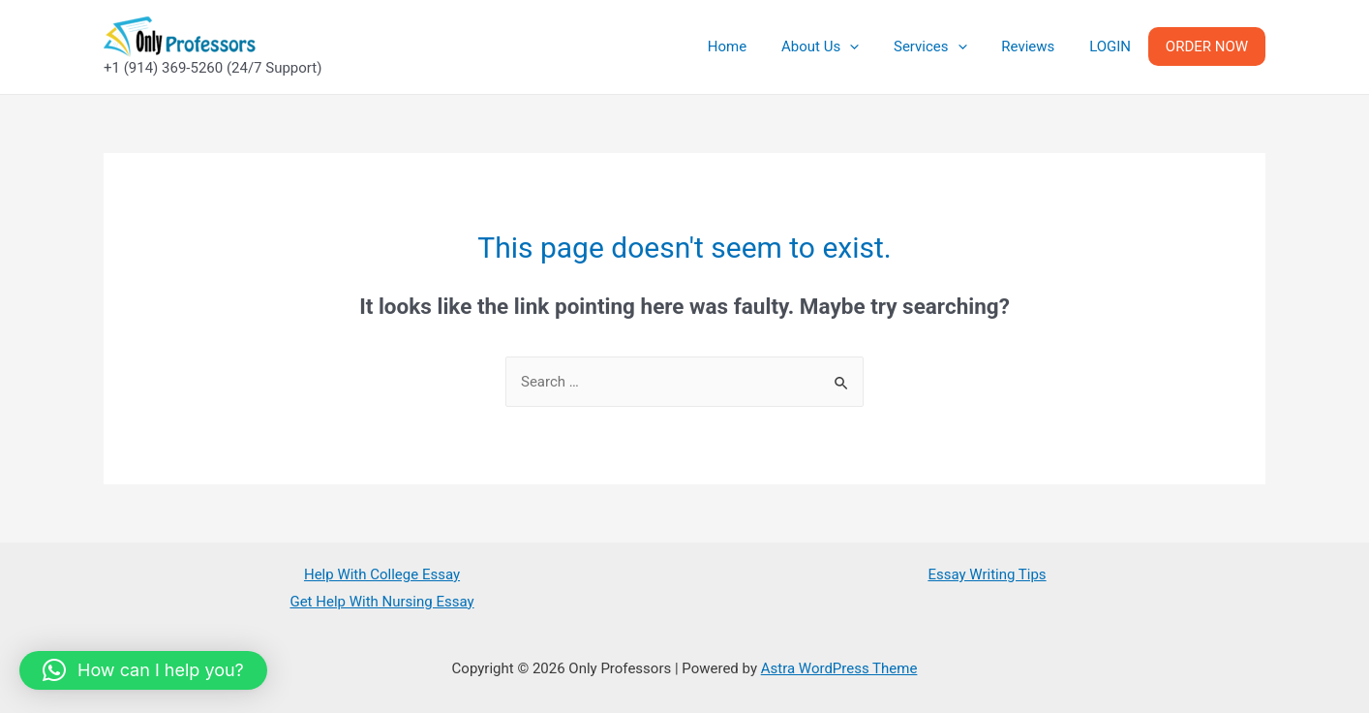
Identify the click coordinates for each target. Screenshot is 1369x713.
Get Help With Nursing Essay (381, 601)
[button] (143, 670)
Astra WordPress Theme (839, 668)
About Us (845, 46)
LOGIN (1119, 46)
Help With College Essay (382, 574)
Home (758, 46)
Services (950, 46)
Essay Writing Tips (987, 574)
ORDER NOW (1210, 46)
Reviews (1042, 46)
